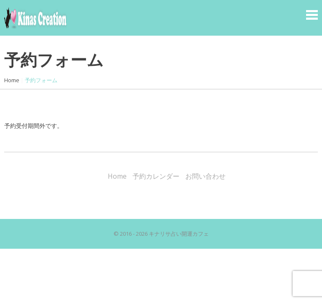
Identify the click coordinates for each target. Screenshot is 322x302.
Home (11, 80)
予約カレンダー (155, 176)
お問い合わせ (205, 176)
